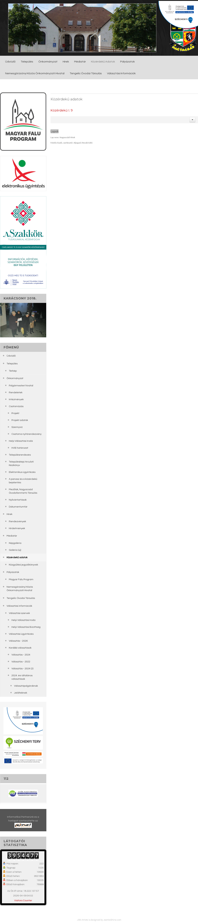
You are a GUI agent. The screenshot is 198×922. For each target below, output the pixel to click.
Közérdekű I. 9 (62, 110)
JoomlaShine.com (112, 920)
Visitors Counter (23, 900)
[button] (192, 119)
